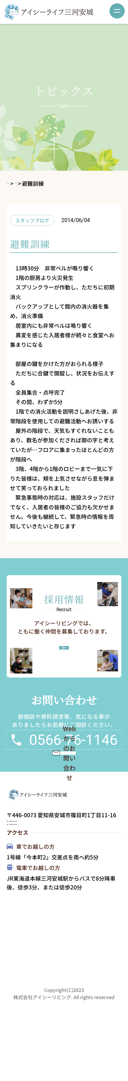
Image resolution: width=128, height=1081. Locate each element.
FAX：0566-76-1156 (32, 877)
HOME (14, 183)
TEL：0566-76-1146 (32, 862)
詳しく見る (68, 654)
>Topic (35, 183)
